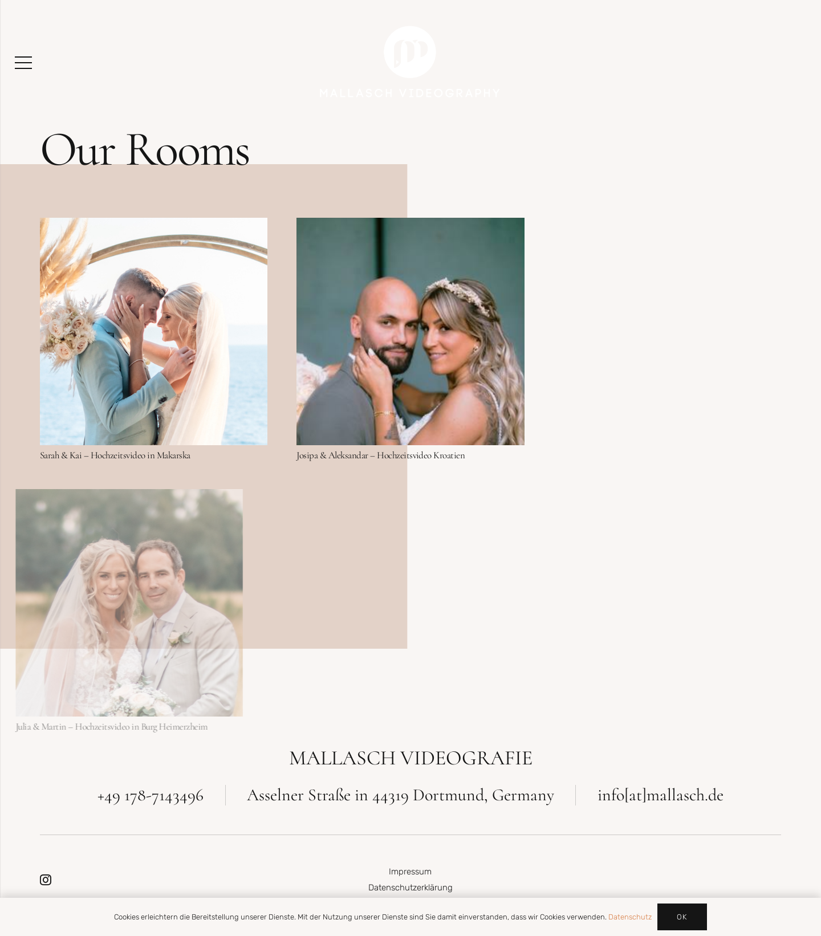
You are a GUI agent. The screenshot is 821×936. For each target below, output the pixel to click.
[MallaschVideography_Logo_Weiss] (410, 62)
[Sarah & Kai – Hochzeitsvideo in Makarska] (153, 225)
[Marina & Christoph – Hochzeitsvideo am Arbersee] (667, 225)
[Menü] (23, 62)
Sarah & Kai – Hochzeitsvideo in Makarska (115, 455)
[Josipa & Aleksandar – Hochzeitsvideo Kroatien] (410, 225)
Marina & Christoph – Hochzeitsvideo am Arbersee (644, 455)
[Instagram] (45, 880)
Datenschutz (630, 917)
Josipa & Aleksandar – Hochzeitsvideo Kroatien (380, 455)
